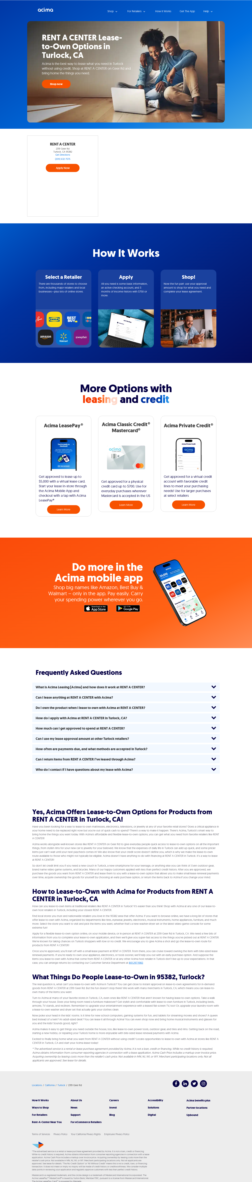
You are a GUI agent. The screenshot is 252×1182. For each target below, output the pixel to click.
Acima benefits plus (198, 1100)
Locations (37, 1085)
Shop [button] (110, 11)
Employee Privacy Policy (116, 1134)
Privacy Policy (60, 1134)
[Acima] (38, 1145)
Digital (152, 1115)
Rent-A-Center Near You (47, 1122)
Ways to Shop (40, 1107)
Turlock (61, 1085)
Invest (113, 1107)
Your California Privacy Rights (86, 1134)
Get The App (187, 11)
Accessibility (155, 1100)
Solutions (153, 1107)
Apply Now (63, 168)
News (74, 1107)
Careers (114, 1100)
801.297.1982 (136, 962)
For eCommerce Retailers (86, 1122)
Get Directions (62, 154)
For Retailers (39, 1115)
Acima (45, 11)
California (50, 1085)
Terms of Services (41, 1134)
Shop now (56, 84)
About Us (76, 1100)
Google (129, 609)
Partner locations (196, 1108)
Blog (112, 1115)
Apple (97, 609)
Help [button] (206, 11)
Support (76, 1115)
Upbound (192, 1115)
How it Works (163, 11)
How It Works (40, 1100)
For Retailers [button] (134, 11)
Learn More (63, 509)
